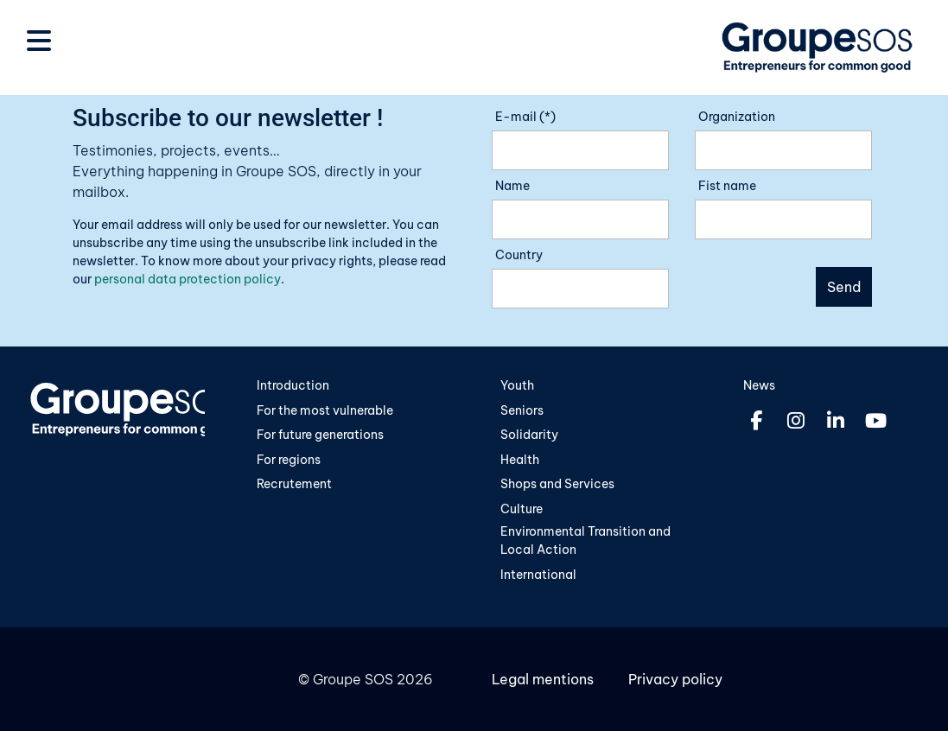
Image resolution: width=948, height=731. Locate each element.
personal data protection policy (187, 279)
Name (512, 186)
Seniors (522, 410)
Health (519, 459)
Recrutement (294, 484)
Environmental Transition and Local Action (585, 541)
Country (519, 255)
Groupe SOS (353, 679)
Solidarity (529, 434)
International (538, 574)
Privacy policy (675, 679)
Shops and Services (557, 484)
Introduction (293, 385)
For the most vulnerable (325, 410)
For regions (289, 459)
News (759, 385)
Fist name (727, 186)
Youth (517, 385)
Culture (521, 509)
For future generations (320, 434)
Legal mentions (543, 679)
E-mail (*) (525, 116)
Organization (736, 116)
